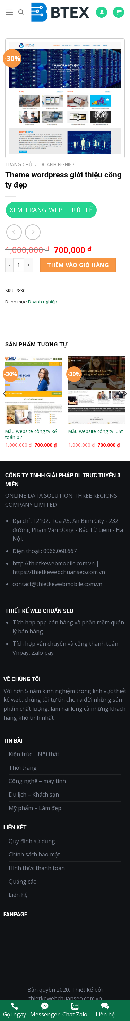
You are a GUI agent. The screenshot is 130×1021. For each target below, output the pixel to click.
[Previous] (4, 407)
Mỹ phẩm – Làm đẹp (35, 808)
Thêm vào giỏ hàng (78, 265)
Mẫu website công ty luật (95, 431)
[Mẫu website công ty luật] (96, 390)
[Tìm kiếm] (21, 12)
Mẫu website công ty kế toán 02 (31, 434)
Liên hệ (18, 895)
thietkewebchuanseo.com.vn (65, 998)
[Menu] (9, 12)
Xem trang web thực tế (51, 210)
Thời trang (23, 768)
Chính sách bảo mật (34, 854)
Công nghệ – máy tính (37, 781)
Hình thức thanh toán (37, 868)
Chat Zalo (74, 1010)
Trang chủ (18, 164)
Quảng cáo (23, 881)
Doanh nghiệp (57, 164)
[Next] (125, 407)
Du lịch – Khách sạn (34, 794)
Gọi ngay (14, 1010)
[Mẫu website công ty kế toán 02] (33, 390)
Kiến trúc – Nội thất (34, 754)
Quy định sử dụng (32, 841)
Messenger (45, 1010)
